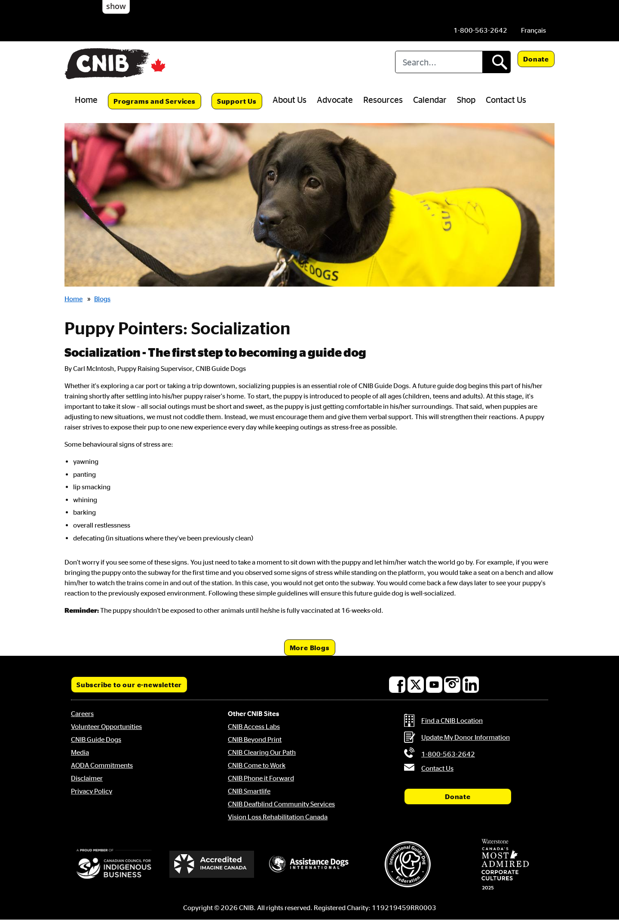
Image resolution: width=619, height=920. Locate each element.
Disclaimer (87, 778)
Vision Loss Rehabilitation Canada (278, 817)
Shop (466, 99)
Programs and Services (154, 101)
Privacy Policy (91, 791)
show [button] (116, 6)
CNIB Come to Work (256, 765)
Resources (383, 99)
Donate (536, 59)
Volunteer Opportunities (106, 726)
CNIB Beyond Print (255, 739)
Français (533, 30)
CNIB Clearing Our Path (262, 752)
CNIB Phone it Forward (261, 778)
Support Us (237, 101)
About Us (289, 99)
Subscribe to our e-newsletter (129, 684)
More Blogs (310, 647)
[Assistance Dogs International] (309, 864)
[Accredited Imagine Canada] (211, 864)
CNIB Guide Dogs (96, 739)
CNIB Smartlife (249, 791)
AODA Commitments (102, 765)
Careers (82, 713)
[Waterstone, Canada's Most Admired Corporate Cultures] (505, 864)
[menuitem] (533, 30)
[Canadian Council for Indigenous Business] (113, 864)
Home (86, 99)
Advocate (335, 99)
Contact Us (506, 99)
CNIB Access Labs (254, 726)
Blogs (102, 299)
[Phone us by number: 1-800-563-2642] (480, 30)
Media (80, 752)
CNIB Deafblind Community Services (281, 804)
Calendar (430, 99)
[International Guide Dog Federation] (407, 864)
